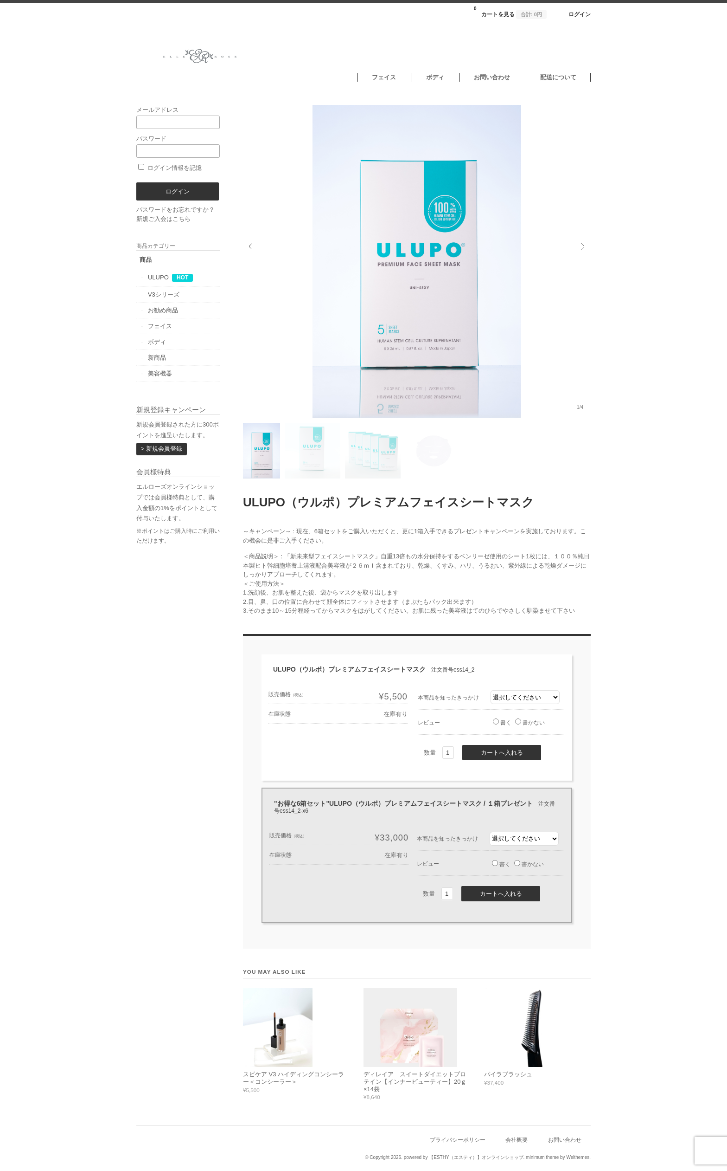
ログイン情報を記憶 (170, 167)
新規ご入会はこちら (163, 218)
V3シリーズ (163, 294)
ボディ (435, 77)
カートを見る (510, 11)
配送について (558, 77)
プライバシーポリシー (457, 1140)
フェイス (384, 77)
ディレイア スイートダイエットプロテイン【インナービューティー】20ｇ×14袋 (415, 1081)
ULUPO (158, 277)
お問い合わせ (492, 77)
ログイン (579, 14)
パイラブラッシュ (508, 1074)
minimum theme (542, 1157)
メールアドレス (178, 117)
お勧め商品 (163, 310)
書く (502, 722)
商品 (146, 259)
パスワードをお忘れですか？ (175, 209)
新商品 (157, 357)
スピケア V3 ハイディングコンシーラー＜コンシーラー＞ (293, 1078)
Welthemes (577, 1157)
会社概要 (516, 1140)
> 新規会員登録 (161, 448)
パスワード (178, 146)
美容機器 (160, 373)
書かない (530, 722)
